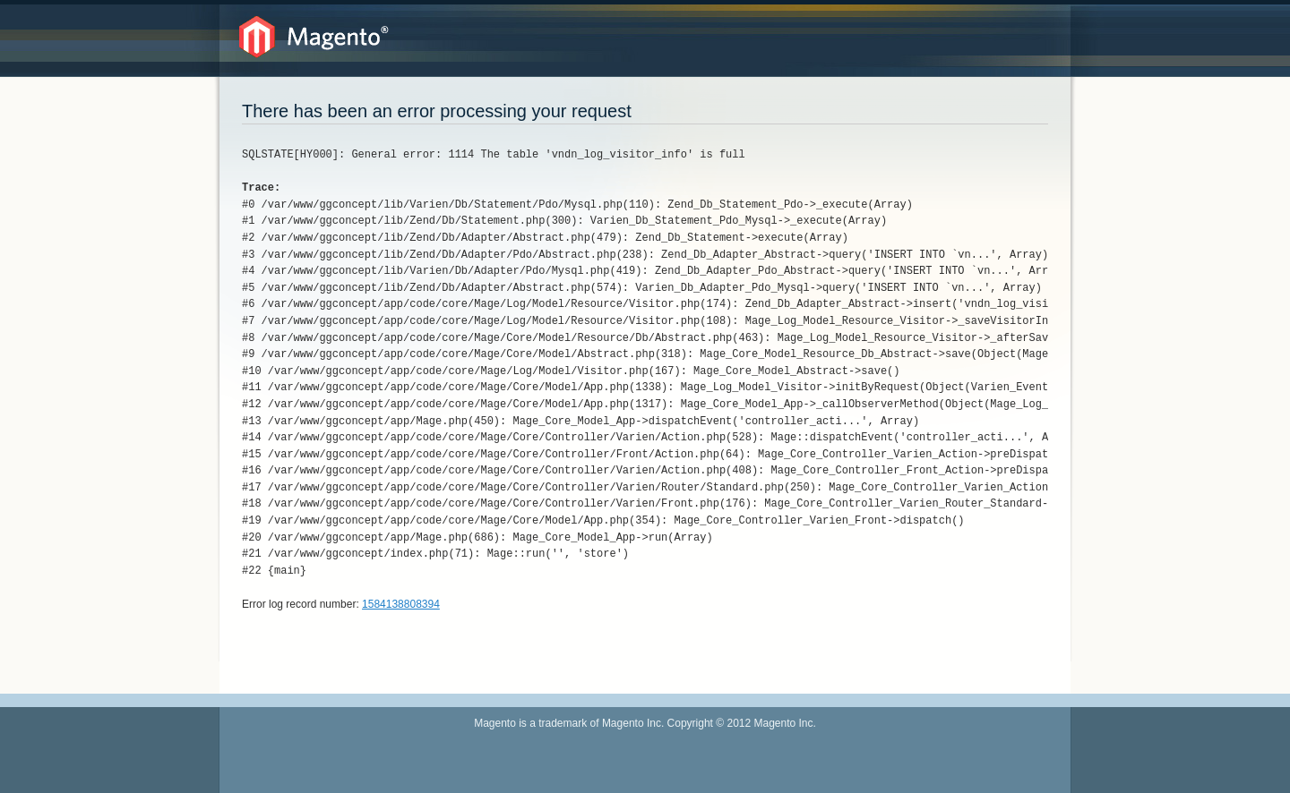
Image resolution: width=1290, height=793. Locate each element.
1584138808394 (401, 604)
